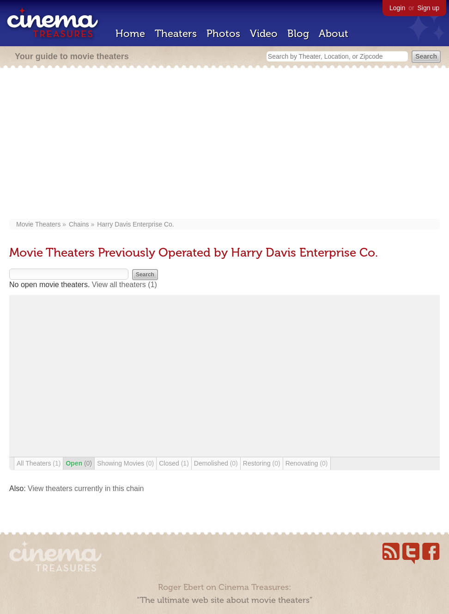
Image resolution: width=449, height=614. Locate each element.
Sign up (428, 8)
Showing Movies (125, 463)
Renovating (306, 463)
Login (397, 8)
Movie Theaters (38, 224)
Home (130, 33)
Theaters (176, 33)
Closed (174, 463)
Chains (79, 224)
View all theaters (124, 285)
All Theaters (39, 463)
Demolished (216, 463)
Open (79, 463)
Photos (223, 33)
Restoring (261, 463)
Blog (298, 33)
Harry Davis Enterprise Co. (135, 224)
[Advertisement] (224, 144)
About (333, 33)
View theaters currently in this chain (86, 488)
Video (264, 33)
